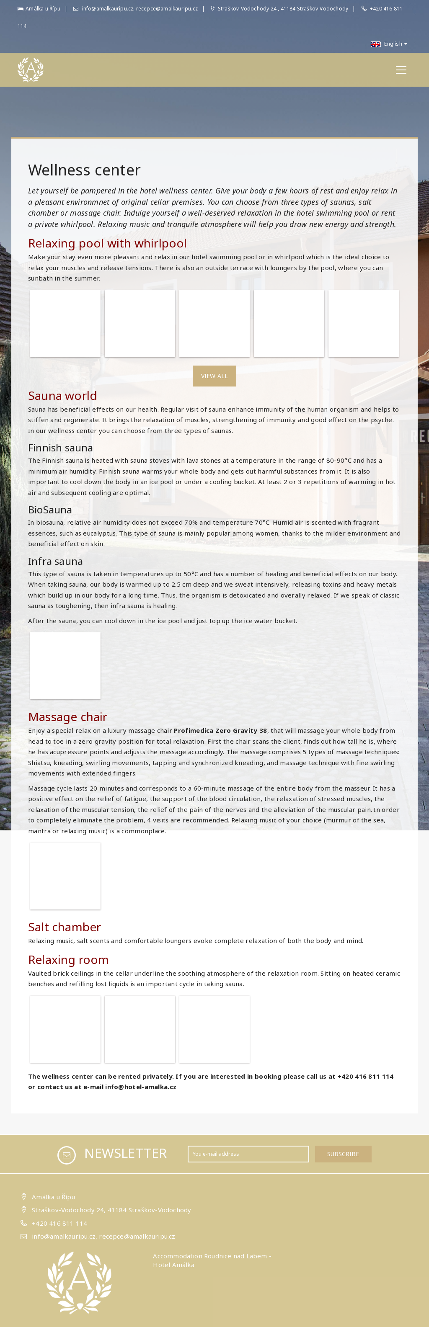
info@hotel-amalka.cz (140, 1086)
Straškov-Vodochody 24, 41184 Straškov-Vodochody (111, 1210)
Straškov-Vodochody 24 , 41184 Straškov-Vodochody (279, 8)
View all (214, 376)
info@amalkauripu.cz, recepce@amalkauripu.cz (135, 8)
